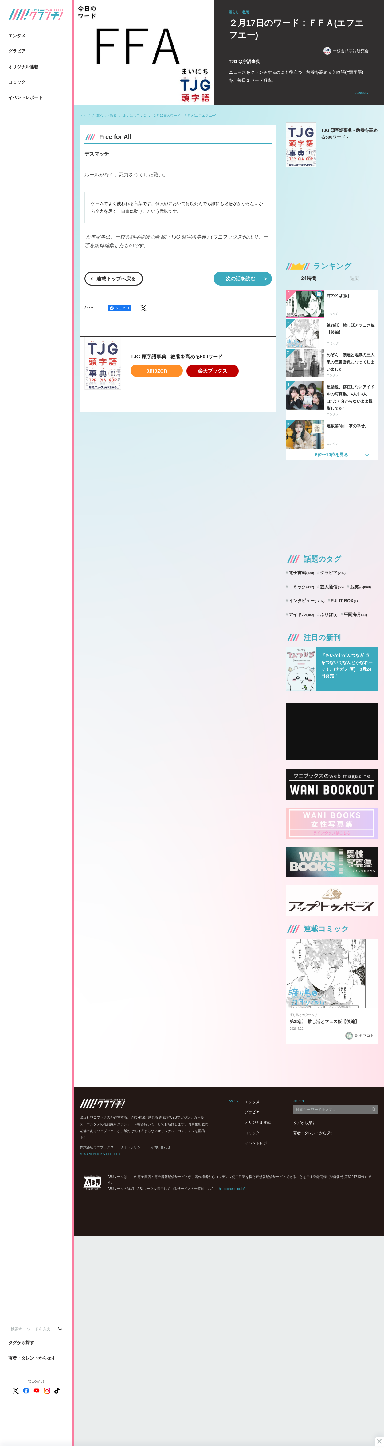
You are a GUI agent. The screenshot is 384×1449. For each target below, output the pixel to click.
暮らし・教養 (106, 115)
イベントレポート (25, 97)
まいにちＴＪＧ (135, 115)
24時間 (308, 278)
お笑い (360, 586)
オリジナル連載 (23, 66)
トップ (85, 115)
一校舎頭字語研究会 (346, 51)
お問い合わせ (160, 1147)
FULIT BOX (344, 600)
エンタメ (16, 35)
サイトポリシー (132, 1147)
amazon (156, 371)
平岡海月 (355, 614)
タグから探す (21, 1342)
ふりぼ (328, 614)
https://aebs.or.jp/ (232, 1188)
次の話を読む (240, 278)
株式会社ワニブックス (97, 1147)
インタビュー (307, 600)
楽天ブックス (212, 370)
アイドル (301, 614)
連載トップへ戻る (116, 278)
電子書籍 (301, 572)
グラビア (16, 51)
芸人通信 (332, 586)
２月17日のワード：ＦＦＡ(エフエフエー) (185, 115)
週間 (355, 278)
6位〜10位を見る (331, 454)
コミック (16, 82)
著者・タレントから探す (32, 1358)
